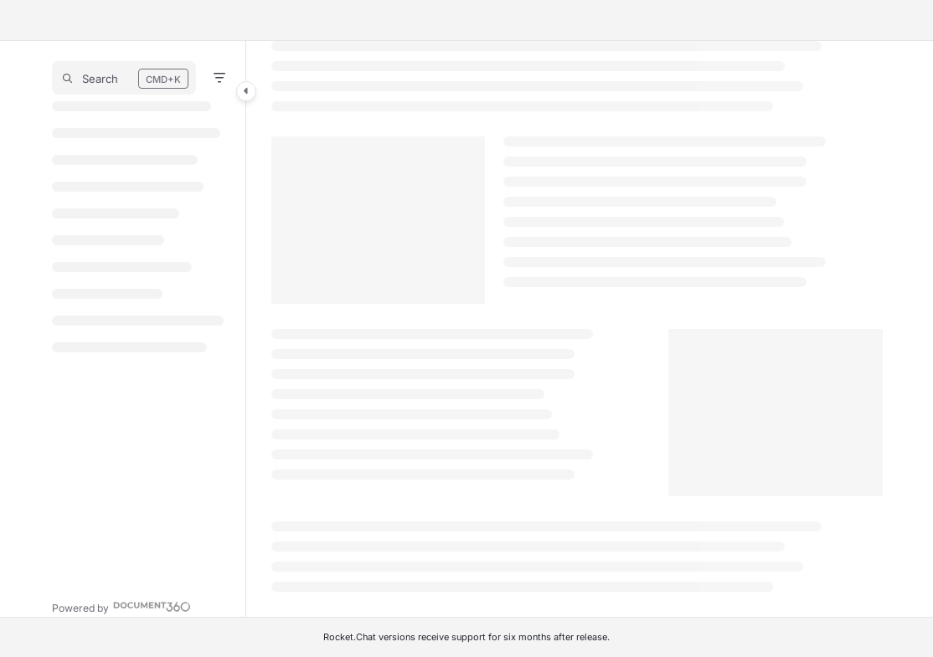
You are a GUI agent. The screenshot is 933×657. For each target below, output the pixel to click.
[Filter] (219, 78)
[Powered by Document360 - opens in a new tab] (121, 606)
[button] (124, 78)
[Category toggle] (246, 91)
